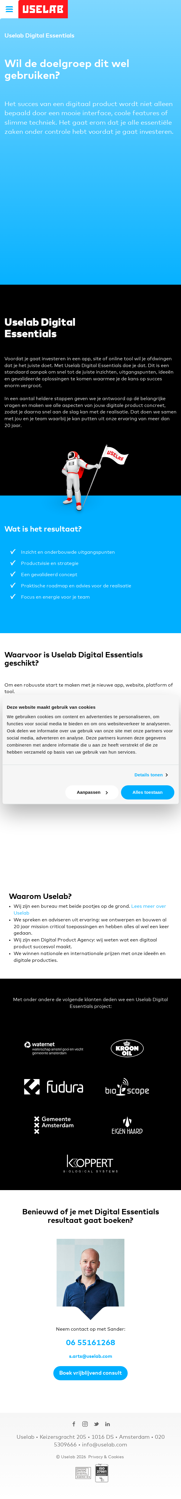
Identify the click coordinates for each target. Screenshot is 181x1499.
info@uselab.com (104, 1445)
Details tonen (148, 774)
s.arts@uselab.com (90, 1356)
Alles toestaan (147, 792)
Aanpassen (92, 792)
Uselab (43, 9)
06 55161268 (90, 1343)
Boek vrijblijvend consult (90, 1373)
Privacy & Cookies (106, 1457)
